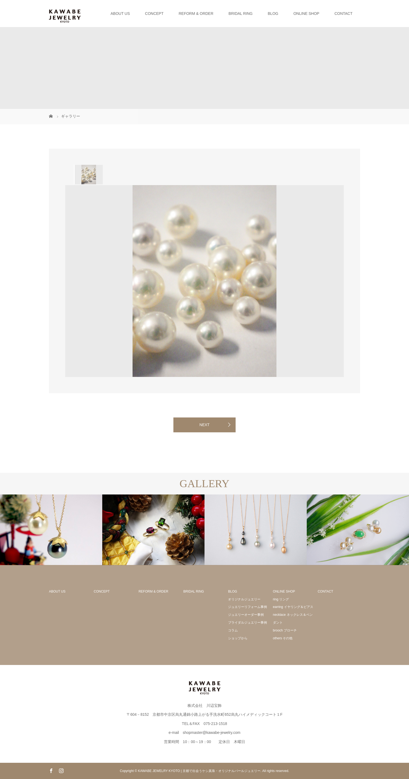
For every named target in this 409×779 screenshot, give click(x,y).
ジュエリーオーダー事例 (246, 615)
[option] (88, 174)
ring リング (281, 599)
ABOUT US (120, 13)
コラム (233, 630)
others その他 (283, 638)
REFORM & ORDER (196, 13)
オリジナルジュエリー (244, 599)
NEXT (204, 425)
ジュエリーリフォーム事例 (247, 607)
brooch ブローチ (285, 630)
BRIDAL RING (241, 13)
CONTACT (343, 13)
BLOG (273, 13)
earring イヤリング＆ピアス (293, 607)
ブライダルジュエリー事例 (247, 622)
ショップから (238, 638)
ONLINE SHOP (306, 13)
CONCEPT (154, 13)
